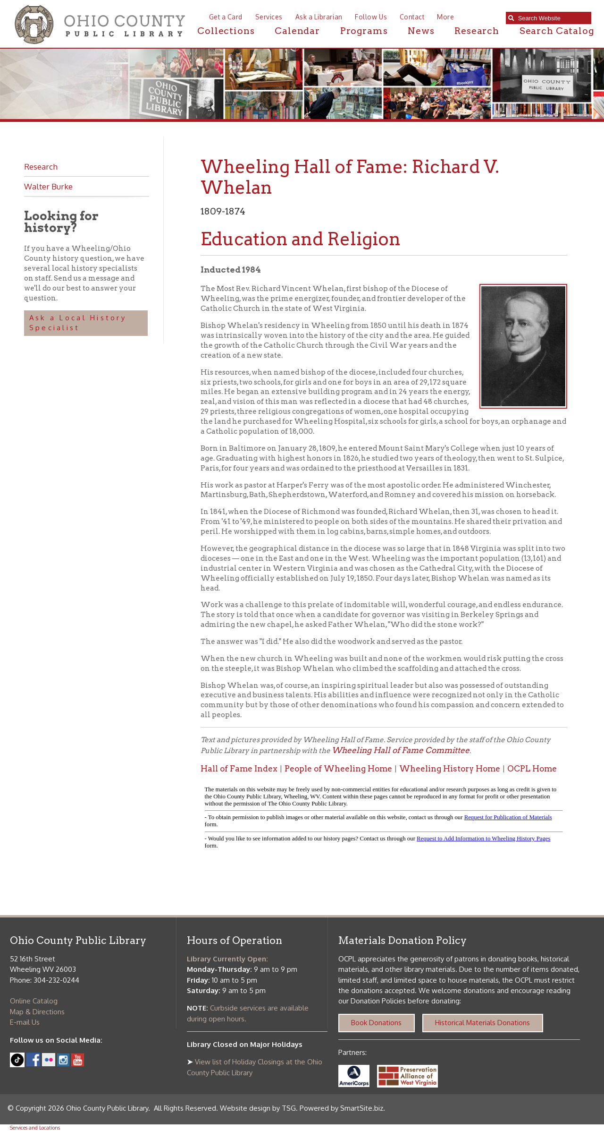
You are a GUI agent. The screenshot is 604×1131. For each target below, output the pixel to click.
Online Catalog (34, 1000)
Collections (225, 31)
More (445, 17)
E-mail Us (25, 1022)
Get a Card (226, 17)
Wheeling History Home (449, 768)
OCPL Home (532, 768)
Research (476, 31)
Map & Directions (37, 1011)
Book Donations (376, 1022)
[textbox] (552, 18)
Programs (364, 31)
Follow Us (371, 17)
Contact (412, 17)
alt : (384, 819)
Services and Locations (35, 1127)
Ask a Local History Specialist (77, 322)
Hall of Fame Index (239, 768)
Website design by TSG (258, 1108)
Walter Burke (48, 186)
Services (269, 17)
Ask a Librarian (319, 17)
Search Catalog (557, 31)
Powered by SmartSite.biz (341, 1108)
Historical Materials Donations (482, 1022)
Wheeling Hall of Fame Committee (401, 750)
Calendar (297, 31)
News (421, 31)
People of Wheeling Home (338, 768)
